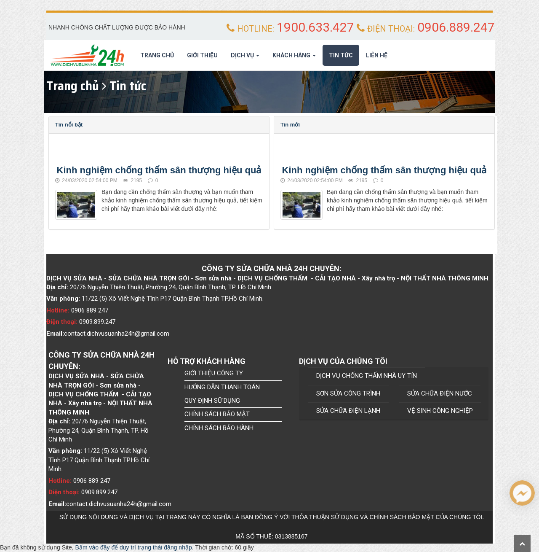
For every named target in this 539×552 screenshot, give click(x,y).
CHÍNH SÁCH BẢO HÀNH (218, 428)
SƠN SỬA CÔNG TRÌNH (348, 393)
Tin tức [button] (341, 55)
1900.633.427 (315, 27)
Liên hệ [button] (376, 55)
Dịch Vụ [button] (245, 58)
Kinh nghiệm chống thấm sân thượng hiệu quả (159, 170)
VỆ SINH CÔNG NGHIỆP (440, 411)
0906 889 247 (89, 310)
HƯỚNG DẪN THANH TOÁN (222, 387)
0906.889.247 (456, 27)
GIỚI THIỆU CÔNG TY (213, 373)
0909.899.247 (97, 322)
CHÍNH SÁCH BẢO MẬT (217, 414)
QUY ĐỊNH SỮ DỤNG (212, 400)
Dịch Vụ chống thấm (272, 278)
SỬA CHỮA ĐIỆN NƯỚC (439, 393)
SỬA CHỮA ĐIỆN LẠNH (348, 411)
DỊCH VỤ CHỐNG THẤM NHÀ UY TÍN (366, 376)
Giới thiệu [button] (202, 55)
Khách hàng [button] (294, 58)
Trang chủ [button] (157, 55)
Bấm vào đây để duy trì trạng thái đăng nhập (133, 547)
